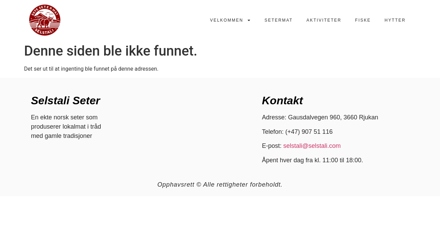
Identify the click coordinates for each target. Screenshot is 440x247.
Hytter (395, 20)
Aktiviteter (324, 20)
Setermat (279, 20)
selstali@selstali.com (312, 145)
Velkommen (230, 20)
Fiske (363, 20)
